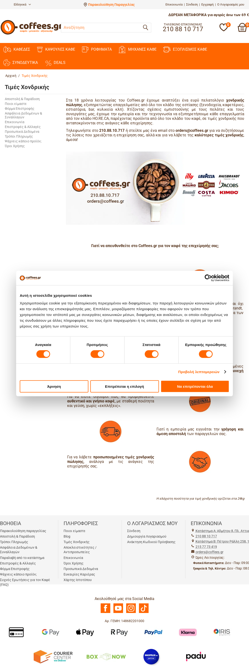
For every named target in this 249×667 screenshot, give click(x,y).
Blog (67, 536)
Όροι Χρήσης (15, 146)
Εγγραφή (207, 4)
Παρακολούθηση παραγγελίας (23, 531)
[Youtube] (118, 612)
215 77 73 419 (206, 547)
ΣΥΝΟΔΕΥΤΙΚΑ (20, 62)
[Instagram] (131, 612)
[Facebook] (105, 612)
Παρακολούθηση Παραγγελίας (111, 4)
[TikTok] (144, 612)
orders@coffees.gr (209, 552)
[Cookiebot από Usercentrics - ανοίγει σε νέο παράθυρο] (208, 278)
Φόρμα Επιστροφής (19, 108)
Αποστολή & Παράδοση (22, 99)
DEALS (55, 62)
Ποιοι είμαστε (16, 104)
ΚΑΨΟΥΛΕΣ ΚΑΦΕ (56, 49)
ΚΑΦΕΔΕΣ (16, 50)
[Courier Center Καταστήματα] (53, 656)
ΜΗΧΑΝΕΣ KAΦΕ (137, 49)
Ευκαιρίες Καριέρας (79, 574)
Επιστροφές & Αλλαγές (23, 127)
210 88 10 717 (206, 536)
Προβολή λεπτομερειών (199, 372)
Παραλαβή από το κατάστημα (22, 558)
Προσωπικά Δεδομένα (22, 131)
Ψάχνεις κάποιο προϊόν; (23, 141)
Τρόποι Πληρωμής (19, 136)
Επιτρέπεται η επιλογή (124, 386)
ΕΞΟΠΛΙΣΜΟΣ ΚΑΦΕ (185, 50)
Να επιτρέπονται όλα (195, 386)
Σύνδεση (192, 4)
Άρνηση (54, 386)
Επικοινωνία (174, 4)
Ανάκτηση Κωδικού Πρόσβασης (151, 542)
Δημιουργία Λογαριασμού (146, 536)
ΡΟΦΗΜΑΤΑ (97, 49)
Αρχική (10, 76)
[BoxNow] (106, 656)
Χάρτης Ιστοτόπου (78, 580)
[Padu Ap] (196, 656)
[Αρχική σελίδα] (31, 34)
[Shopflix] (151, 656)
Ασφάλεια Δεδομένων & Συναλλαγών (23, 115)
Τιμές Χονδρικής (77, 542)
